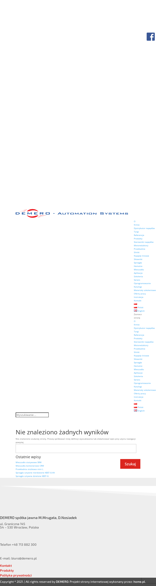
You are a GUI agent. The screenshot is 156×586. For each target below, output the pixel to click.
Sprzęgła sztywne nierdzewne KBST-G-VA (35, 472)
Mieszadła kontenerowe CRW (30, 465)
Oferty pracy (140, 293)
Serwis (137, 279)
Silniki (137, 252)
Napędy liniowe (141, 255)
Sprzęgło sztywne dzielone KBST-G (32, 476)
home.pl (139, 581)
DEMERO (62, 581)
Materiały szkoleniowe (145, 290)
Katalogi (138, 286)
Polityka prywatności (16, 575)
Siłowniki (138, 259)
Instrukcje (138, 297)
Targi (136, 231)
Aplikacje (138, 273)
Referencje (139, 235)
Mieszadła (139, 269)
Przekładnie (139, 248)
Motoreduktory (141, 245)
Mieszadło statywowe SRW (28, 462)
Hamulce (138, 266)
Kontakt (137, 300)
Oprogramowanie (142, 283)
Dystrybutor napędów (144, 228)
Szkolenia (138, 276)
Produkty (138, 238)
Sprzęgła (138, 262)
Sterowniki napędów (144, 242)
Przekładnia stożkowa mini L (29, 469)
